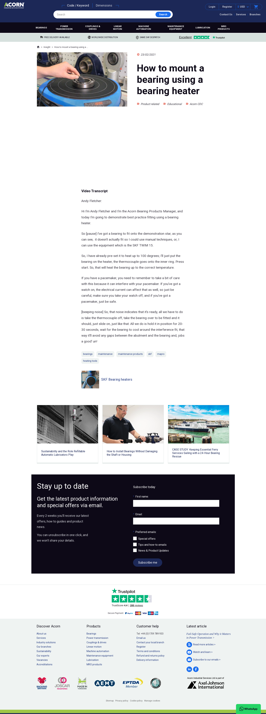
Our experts (43, 655)
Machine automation (143, 27)
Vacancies (42, 660)
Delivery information (148, 660)
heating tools (90, 360)
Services (241, 14)
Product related (150, 104)
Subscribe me (147, 562)
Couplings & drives (92, 27)
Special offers (146, 538)
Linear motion (117, 27)
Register (227, 6)
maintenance (105, 354)
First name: (141, 496)
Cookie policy (136, 701)
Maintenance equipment (176, 27)
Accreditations (44, 664)
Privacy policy (121, 701)
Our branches (44, 646)
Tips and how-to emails (152, 544)
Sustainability (44, 651)
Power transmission (64, 27)
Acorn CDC (196, 104)
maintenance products (130, 354)
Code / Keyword (78, 5)
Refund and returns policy (150, 655)
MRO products (224, 27)
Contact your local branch (150, 642)
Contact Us (226, 14)
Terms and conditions (148, 651)
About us (41, 633)
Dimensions (104, 5)
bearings (88, 354)
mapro (160, 354)
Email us (141, 638)
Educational (174, 104)
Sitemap (110, 701)
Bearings (41, 27)
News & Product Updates (153, 550)
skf (150, 354)
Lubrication (202, 27)
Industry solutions (46, 642)
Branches (255, 14)
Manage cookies (152, 701)
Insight (47, 47)
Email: (137, 514)
